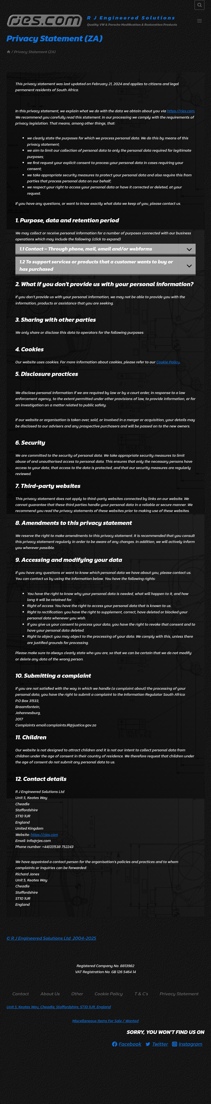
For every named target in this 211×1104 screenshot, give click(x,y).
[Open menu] (199, 20)
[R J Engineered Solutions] (92, 20)
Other (77, 993)
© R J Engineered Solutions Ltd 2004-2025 (51, 938)
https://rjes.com (180, 111)
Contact (20, 993)
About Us (50, 993)
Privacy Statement (179, 993)
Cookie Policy (168, 362)
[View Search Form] (199, 5)
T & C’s (141, 993)
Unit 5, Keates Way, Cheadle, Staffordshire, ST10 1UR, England (59, 1007)
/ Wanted (106, 1021)
